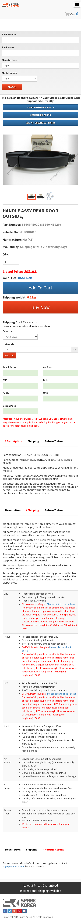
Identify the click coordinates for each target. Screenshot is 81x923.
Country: (8, 331)
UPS (45, 393)
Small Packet (10, 367)
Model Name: (9, 73)
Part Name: (8, 47)
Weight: (9, 344)
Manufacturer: (10, 60)
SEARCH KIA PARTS (40, 115)
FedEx (6, 393)
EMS (5, 380)
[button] (8, 160)
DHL (45, 380)
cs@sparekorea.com (13, 866)
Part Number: (9, 34)
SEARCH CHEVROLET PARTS (40, 122)
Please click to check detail (61, 604)
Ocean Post (9, 405)
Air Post (47, 367)
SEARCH (12, 87)
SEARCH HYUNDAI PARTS (40, 107)
